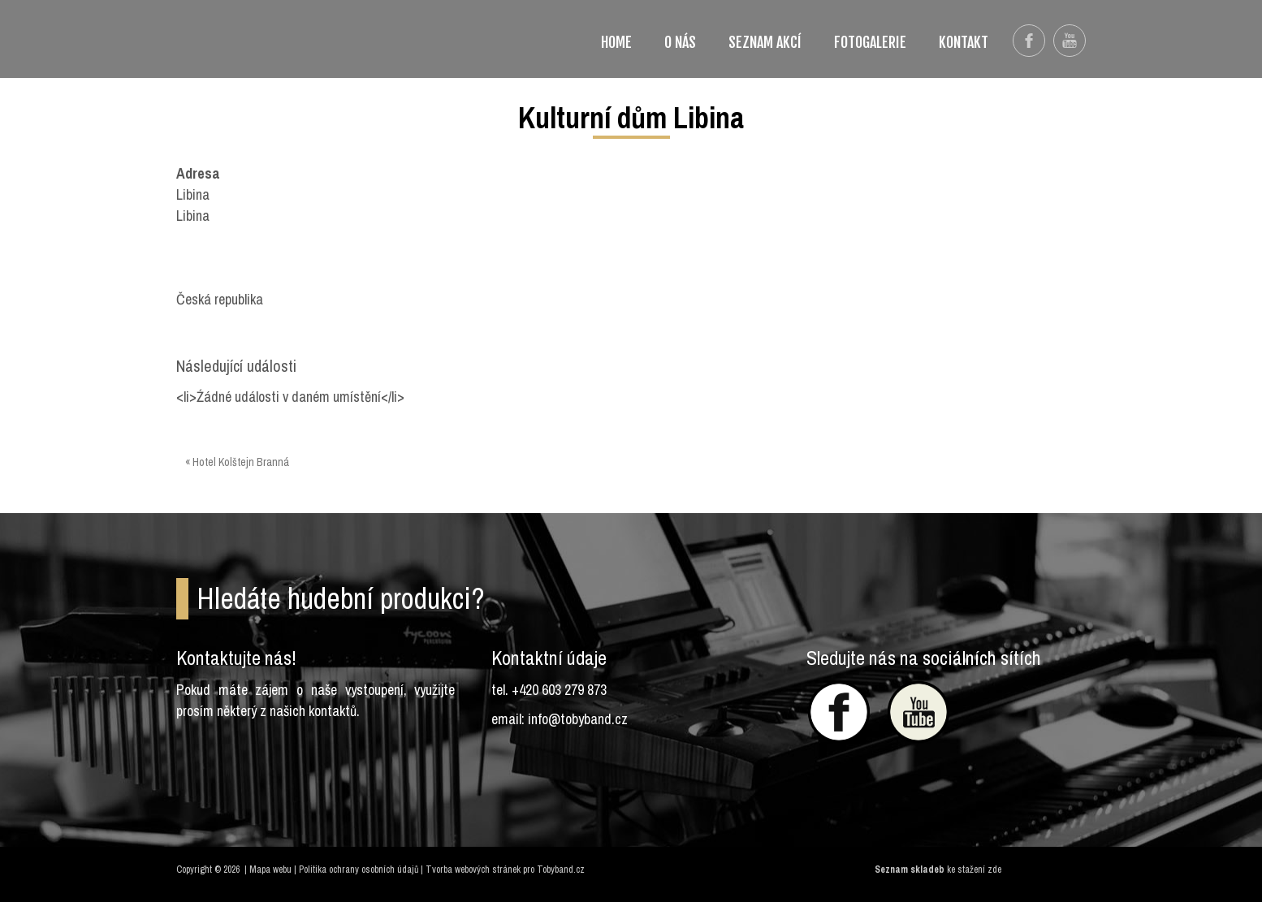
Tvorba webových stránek (473, 869)
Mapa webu (270, 869)
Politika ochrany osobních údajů (358, 869)
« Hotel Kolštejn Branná (237, 462)
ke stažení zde (974, 869)
